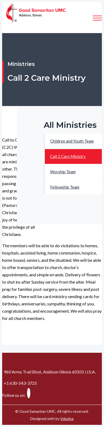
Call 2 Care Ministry (68, 156)
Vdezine (67, 418)
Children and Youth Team (72, 141)
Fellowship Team (64, 187)
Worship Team (63, 171)
